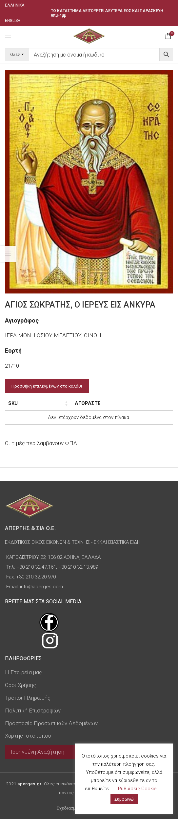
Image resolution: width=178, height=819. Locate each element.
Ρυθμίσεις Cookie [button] (137, 789)
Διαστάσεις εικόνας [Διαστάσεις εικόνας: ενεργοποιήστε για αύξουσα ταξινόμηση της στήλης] (81, 403)
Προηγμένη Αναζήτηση (36, 751)
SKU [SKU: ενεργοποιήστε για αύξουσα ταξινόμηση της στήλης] (13, 403)
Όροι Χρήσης (20, 685)
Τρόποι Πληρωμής (27, 697)
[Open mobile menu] (8, 35)
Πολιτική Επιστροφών (33, 710)
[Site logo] (89, 35)
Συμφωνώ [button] (124, 799)
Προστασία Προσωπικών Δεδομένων (51, 723)
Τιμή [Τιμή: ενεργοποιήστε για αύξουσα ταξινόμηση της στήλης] (125, 403)
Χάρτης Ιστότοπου (28, 735)
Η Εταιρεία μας (23, 672)
